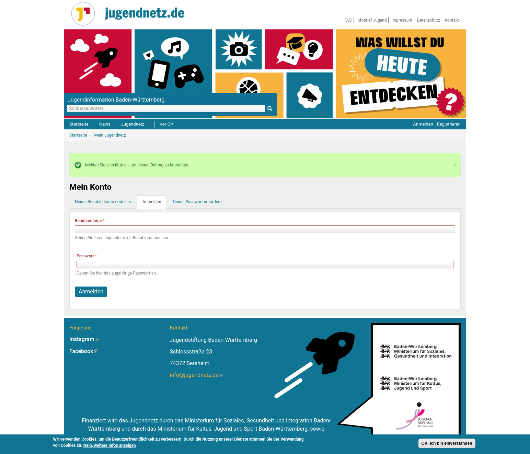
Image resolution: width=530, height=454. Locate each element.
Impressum (401, 20)
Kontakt (452, 20)
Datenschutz (428, 20)
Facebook (83, 351)
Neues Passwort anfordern (197, 201)
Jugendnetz (135, 124)
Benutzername (90, 220)
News (105, 124)
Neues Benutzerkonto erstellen (103, 201)
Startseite (79, 124)
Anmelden (423, 124)
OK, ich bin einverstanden (447, 443)
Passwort (87, 256)
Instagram (84, 339)
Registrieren (449, 124)
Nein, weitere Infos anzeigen (109, 445)
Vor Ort (167, 124)
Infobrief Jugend (372, 20)
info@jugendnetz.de (196, 375)
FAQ (348, 20)
